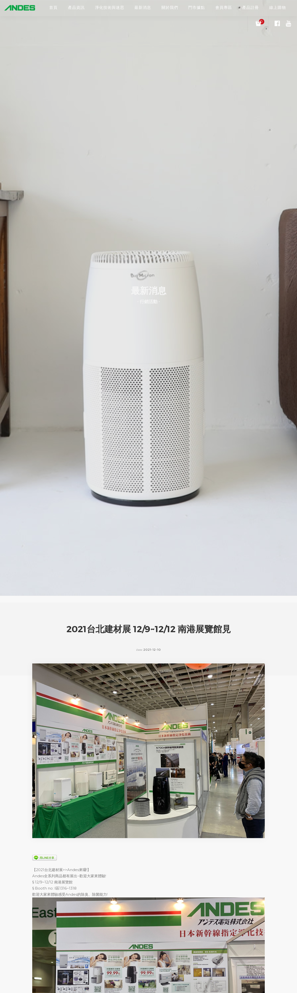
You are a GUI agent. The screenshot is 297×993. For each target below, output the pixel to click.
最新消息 (142, 7)
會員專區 (223, 7)
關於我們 (169, 7)
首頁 (53, 7)
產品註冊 (250, 7)
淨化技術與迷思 (109, 7)
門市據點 (196, 7)
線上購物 (277, 7)
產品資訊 (76, 7)
